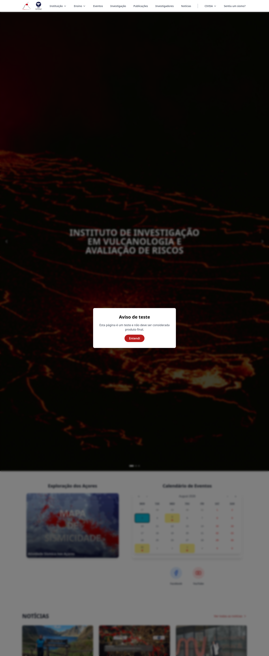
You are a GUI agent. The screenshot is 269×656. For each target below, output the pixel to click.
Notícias (186, 6)
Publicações (140, 6)
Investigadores (164, 6)
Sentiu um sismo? (235, 6)
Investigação (118, 6)
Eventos (98, 6)
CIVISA (209, 6)
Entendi (134, 338)
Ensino (80, 6)
